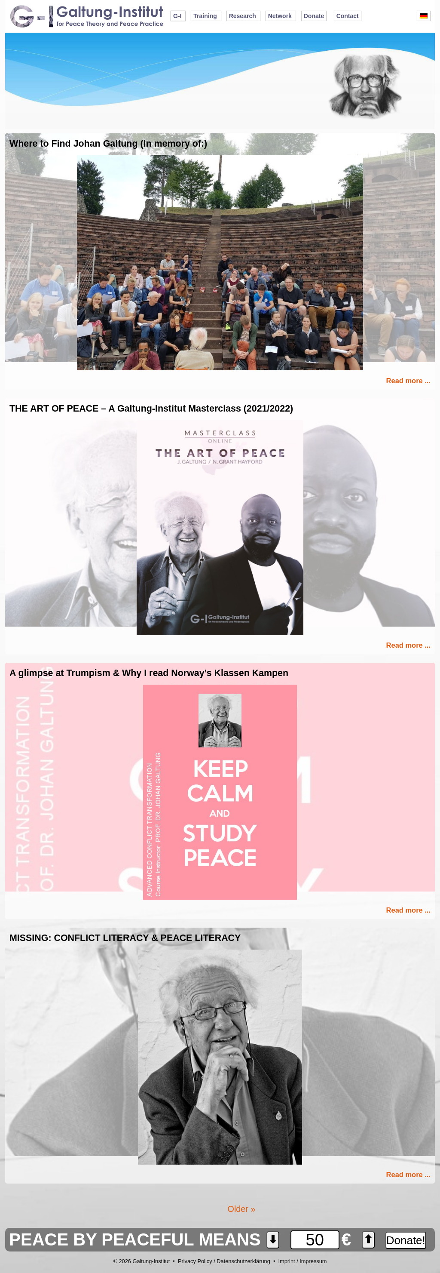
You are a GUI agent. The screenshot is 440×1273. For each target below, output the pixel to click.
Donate (314, 15)
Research (242, 15)
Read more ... (408, 380)
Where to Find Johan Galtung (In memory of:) (108, 143)
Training (205, 15)
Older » (242, 1209)
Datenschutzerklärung (243, 1261)
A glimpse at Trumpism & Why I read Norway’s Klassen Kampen (148, 673)
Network (280, 15)
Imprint (286, 1261)
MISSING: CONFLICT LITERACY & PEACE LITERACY (125, 938)
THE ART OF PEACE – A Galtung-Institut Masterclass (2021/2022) (151, 408)
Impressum (313, 1261)
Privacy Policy (195, 1261)
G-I (177, 15)
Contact (347, 15)
